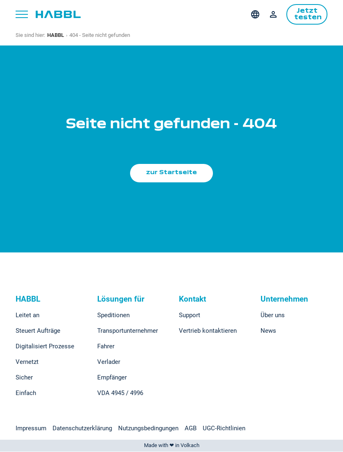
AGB (191, 428)
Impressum (31, 428)
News (268, 331)
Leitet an (27, 315)
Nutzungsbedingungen (148, 428)
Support (189, 315)
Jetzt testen (308, 14)
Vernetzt (27, 362)
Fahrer (105, 346)
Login (273, 14)
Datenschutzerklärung (82, 428)
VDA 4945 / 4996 (120, 393)
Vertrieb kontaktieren (208, 331)
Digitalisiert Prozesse (45, 346)
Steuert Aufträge (38, 331)
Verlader (108, 362)
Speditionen (113, 315)
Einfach (26, 393)
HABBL (55, 35)
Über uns (273, 315)
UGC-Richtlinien (224, 428)
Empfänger (112, 378)
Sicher (24, 378)
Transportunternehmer (127, 331)
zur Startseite (171, 173)
